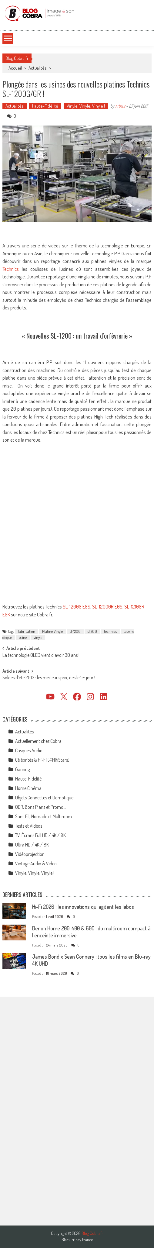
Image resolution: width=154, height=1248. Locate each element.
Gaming (22, 769)
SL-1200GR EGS (107, 606)
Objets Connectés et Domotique (44, 798)
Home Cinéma (28, 788)
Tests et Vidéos (28, 826)
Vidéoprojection (30, 854)
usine (23, 637)
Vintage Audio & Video (36, 863)
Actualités (37, 68)
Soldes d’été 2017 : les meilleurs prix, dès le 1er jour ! (48, 678)
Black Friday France (77, 1240)
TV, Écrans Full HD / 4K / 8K (40, 835)
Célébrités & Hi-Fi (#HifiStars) (42, 760)
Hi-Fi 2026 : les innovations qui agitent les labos (83, 906)
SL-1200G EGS (76, 606)
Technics (12, 269)
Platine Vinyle (52, 631)
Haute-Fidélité (45, 106)
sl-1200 (75, 631)
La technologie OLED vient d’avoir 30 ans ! (40, 655)
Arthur (120, 106)
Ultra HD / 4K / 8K (32, 845)
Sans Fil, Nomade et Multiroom (43, 816)
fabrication (26, 631)
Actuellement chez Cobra (38, 741)
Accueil (15, 68)
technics (110, 631)
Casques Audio (28, 750)
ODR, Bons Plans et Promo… (40, 807)
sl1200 (92, 631)
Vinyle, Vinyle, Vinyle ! (86, 106)
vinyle (38, 637)
